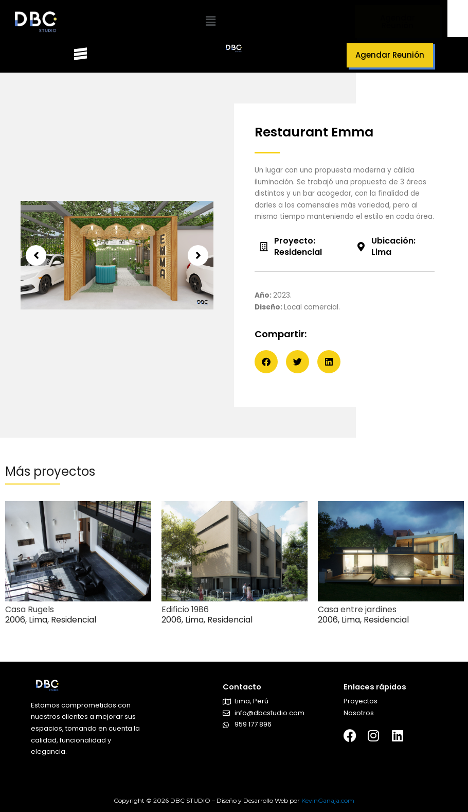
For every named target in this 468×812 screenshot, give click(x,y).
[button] (211, 21)
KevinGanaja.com (327, 800)
